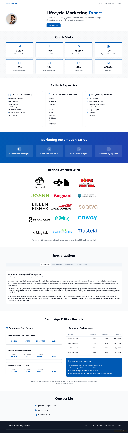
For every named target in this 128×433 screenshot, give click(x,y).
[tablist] (64, 260)
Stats (93, 421)
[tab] (45, 260)
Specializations (109, 3)
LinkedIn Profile (44, 410)
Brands (99, 421)
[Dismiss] (126, 431)
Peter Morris (11, 3)
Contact (119, 3)
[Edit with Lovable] (119, 431)
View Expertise (53, 25)
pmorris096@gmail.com (47, 401)
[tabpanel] (64, 283)
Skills (100, 3)
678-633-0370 (43, 406)
